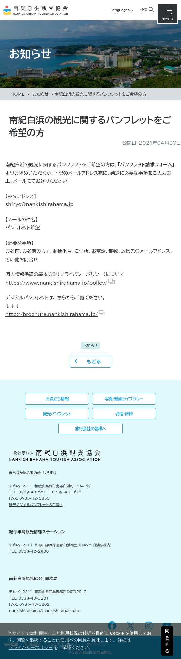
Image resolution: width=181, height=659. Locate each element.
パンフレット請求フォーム (146, 164)
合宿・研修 (124, 414)
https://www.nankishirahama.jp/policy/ (56, 282)
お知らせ (40, 94)
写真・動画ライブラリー (124, 399)
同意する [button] (167, 641)
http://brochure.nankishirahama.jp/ (51, 314)
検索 (143, 9)
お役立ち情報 (57, 399)
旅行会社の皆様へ (90, 428)
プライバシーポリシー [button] (31, 647)
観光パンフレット (57, 414)
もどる (94, 361)
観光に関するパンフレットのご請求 (36, 504)
